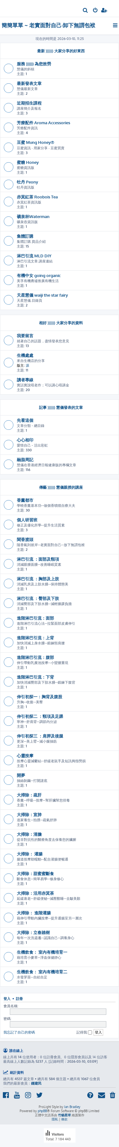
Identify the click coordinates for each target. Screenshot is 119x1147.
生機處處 (25, 355)
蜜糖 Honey (28, 162)
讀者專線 (25, 379)
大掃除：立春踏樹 (33, 932)
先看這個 (25, 420)
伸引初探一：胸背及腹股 (39, 696)
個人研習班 (27, 519)
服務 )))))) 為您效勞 (34, 63)
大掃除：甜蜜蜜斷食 (35, 873)
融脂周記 (25, 459)
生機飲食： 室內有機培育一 (42, 952)
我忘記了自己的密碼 (19, 1032)
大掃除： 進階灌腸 (34, 912)
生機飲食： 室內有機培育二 (42, 971)
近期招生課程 (29, 103)
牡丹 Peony (27, 181)
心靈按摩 (25, 755)
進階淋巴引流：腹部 (35, 657)
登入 (6, 998)
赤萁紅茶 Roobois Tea (37, 196)
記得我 (84, 1032)
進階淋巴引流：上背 (35, 637)
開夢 (21, 775)
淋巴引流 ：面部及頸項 (38, 559)
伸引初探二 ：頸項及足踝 (40, 716)
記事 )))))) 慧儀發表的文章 (61, 407)
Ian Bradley (72, 1107)
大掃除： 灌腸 (30, 853)
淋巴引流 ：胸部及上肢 (38, 578)
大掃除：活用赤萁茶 (35, 893)
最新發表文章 (29, 83)
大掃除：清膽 (29, 834)
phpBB (42, 1111)
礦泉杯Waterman (33, 216)
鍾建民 (36, 1083)
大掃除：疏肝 (29, 794)
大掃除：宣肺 (29, 814)
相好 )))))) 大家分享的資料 (61, 322)
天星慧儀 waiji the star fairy (42, 295)
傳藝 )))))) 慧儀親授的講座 (61, 487)
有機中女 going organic (39, 275)
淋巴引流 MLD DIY (34, 255)
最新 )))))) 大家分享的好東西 (61, 50)
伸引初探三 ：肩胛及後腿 (40, 735)
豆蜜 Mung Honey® (35, 142)
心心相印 (25, 439)
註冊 (19, 998)
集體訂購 (25, 236)
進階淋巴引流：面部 (35, 618)
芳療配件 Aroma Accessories (43, 122)
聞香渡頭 (25, 539)
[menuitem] (85, 11)
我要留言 (25, 335)
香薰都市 (25, 500)
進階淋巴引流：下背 (35, 677)
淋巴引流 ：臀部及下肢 (38, 598)
